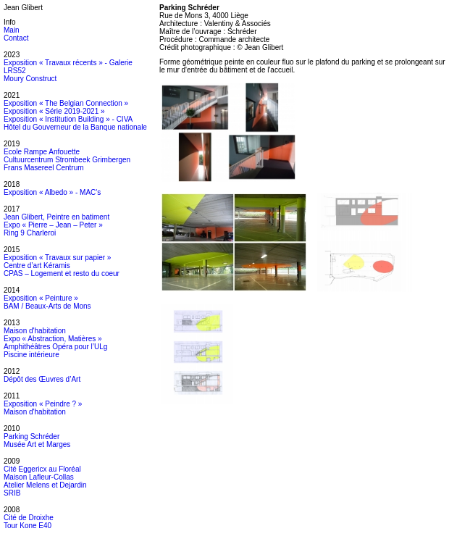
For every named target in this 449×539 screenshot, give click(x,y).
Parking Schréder (31, 436)
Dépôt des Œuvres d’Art (42, 379)
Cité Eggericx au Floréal (42, 469)
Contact (16, 38)
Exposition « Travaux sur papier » (57, 258)
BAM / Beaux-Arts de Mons (47, 306)
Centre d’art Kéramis (37, 266)
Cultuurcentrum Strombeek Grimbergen (67, 160)
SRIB (12, 493)
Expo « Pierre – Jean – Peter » (53, 225)
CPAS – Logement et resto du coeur (61, 273)
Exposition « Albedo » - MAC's (52, 192)
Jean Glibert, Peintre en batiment (56, 217)
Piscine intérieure (31, 355)
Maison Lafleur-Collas (39, 477)
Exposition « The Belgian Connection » (66, 103)
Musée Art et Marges (37, 444)
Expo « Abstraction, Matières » (53, 339)
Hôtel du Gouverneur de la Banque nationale (75, 127)
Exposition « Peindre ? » (43, 404)
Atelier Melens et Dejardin (45, 485)
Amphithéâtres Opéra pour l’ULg (55, 347)
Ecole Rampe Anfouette (42, 152)
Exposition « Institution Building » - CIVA (68, 119)
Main (12, 30)
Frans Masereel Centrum (44, 168)
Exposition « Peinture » (41, 298)
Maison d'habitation (35, 331)
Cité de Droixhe (29, 518)
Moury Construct (30, 79)
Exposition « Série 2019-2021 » (54, 111)
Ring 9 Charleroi (30, 233)
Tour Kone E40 (27, 526)
